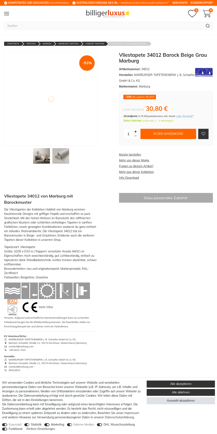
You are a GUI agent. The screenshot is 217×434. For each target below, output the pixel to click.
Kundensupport (202, 2)
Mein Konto (180, 2)
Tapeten (30, 43)
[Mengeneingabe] (128, 134)
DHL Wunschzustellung (119, 424)
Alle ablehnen (181, 392)
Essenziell (15, 424)
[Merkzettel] (193, 13)
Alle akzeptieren (180, 384)
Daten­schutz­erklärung (119, 417)
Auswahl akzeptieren (181, 400)
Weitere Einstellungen (40, 429)
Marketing (57, 424)
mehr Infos (46, 307)
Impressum (131, 413)
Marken (47, 43)
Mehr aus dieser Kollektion (136, 172)
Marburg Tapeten (68, 43)
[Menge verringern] (135, 136)
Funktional (15, 429)
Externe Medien (83, 424)
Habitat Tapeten (95, 43)
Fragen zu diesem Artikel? (136, 166)
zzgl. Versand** (185, 116)
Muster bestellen (130, 154)
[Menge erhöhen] (135, 132)
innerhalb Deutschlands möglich (123, 2)
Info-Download (129, 178)
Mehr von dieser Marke (134, 160)
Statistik (36, 424)
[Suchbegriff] (103, 26)
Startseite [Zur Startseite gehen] (13, 43)
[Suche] (208, 26)
